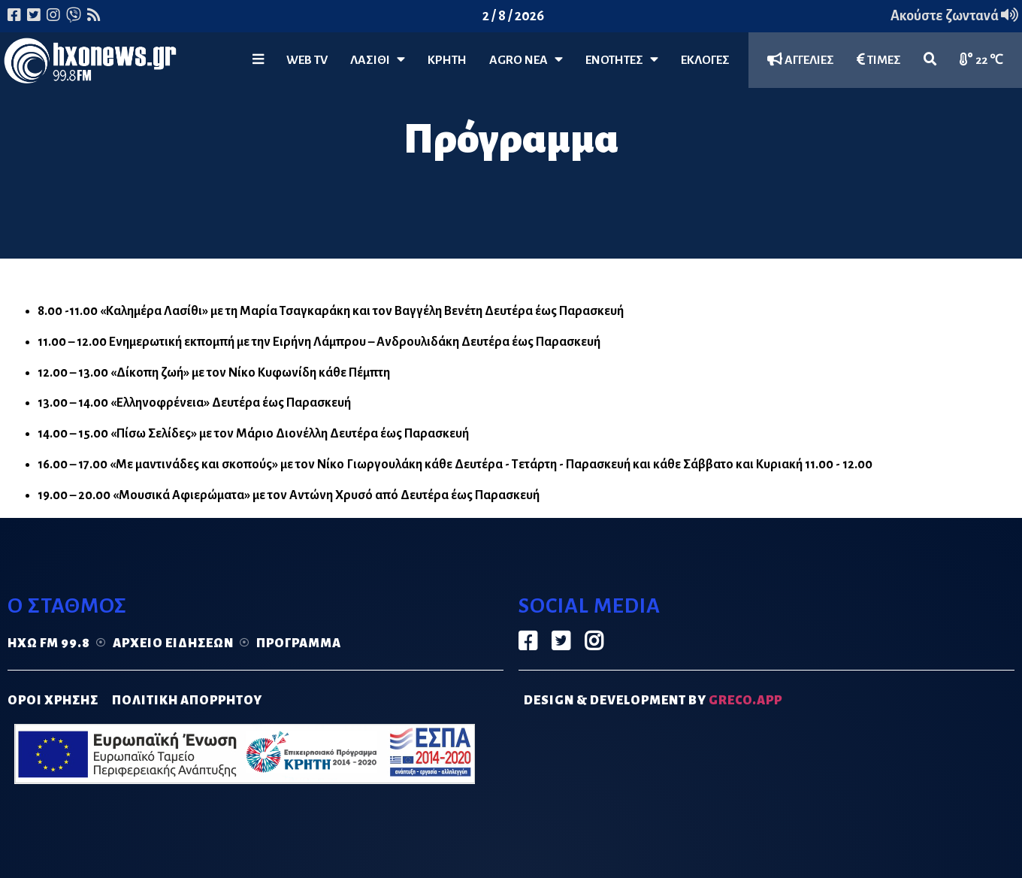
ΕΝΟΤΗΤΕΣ (621, 60)
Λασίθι (377, 60)
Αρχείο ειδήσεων (173, 643)
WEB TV (307, 60)
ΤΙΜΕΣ (879, 60)
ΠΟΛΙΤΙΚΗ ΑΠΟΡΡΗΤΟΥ (187, 700)
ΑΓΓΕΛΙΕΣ (800, 60)
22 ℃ (981, 60)
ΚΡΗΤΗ (447, 60)
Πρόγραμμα (298, 643)
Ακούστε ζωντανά (954, 15)
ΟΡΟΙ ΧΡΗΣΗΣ (53, 700)
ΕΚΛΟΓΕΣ (705, 60)
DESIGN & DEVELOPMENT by (653, 700)
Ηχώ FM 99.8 (49, 643)
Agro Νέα (526, 60)
